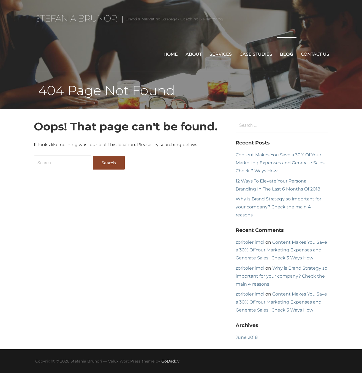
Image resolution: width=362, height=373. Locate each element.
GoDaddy (170, 361)
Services (220, 54)
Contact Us (315, 54)
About (194, 54)
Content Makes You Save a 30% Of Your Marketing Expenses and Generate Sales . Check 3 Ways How (281, 162)
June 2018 (247, 337)
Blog (286, 54)
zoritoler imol (250, 242)
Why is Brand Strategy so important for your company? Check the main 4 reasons (278, 207)
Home (171, 54)
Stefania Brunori (77, 18)
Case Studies (255, 54)
